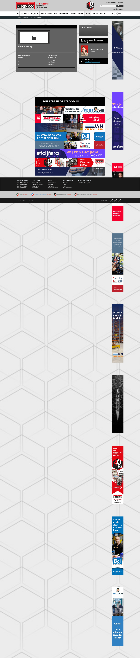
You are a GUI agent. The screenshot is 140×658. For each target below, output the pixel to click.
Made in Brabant (46, 13)
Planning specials (21, 187)
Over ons (95, 13)
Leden (87, 13)
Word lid (103, 13)
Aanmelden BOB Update (84, 183)
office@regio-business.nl (92, 62)
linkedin (119, 200)
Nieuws (80, 13)
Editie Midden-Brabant (22, 183)
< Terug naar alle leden (23, 22)
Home (18, 13)
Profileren (120, 2)
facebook (111, 200)
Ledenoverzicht (51, 183)
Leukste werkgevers (61, 13)
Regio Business (33, 6)
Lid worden (50, 184)
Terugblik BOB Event (37, 184)
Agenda (73, 13)
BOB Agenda (35, 186)
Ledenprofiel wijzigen (53, 187)
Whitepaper (35, 187)
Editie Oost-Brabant (22, 184)
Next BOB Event (36, 183)
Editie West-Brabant (22, 186)
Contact (65, 184)
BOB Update (51, 186)
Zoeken (120, 6)
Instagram (115, 200)
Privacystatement (67, 187)
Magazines (34, 13)
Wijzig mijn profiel (111, 2)
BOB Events (25, 13)
